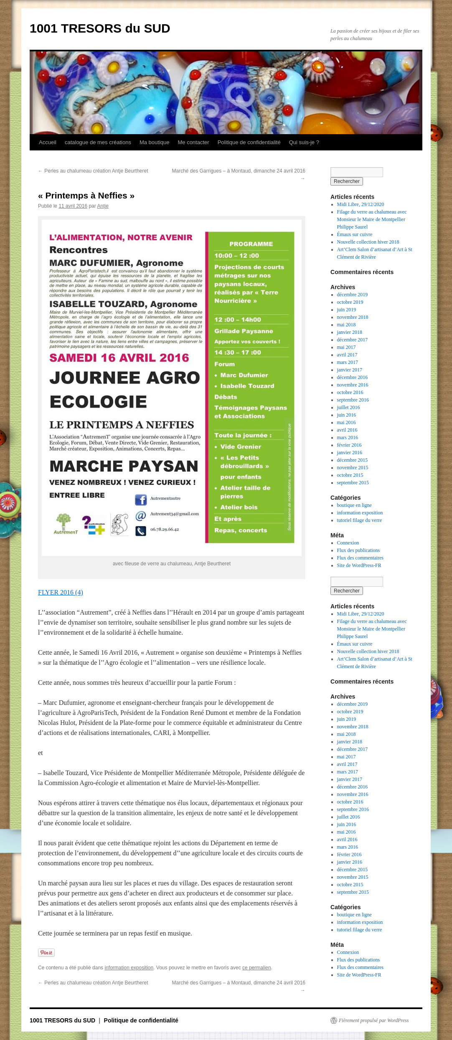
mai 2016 (346, 422)
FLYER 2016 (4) (60, 592)
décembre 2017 (352, 340)
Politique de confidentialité (249, 142)
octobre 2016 (350, 392)
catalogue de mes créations (98, 142)
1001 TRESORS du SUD (100, 28)
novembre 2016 (352, 385)
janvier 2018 (349, 332)
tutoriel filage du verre (359, 520)
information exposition (128, 968)
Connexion (348, 543)
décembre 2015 (352, 460)
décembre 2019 (352, 295)
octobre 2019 (350, 302)
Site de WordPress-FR (359, 565)
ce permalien (256, 968)
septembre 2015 (353, 483)
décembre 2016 (352, 377)
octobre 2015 (350, 475)
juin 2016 (346, 415)
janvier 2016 (349, 452)
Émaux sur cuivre (355, 234)
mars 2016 (347, 437)
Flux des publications (358, 550)
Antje (102, 206)
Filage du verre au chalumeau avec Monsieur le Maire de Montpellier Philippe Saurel (372, 219)
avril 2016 (347, 430)
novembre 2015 (352, 467)
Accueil (47, 142)
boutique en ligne (354, 505)
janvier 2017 (349, 370)
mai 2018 (346, 325)
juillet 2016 (348, 407)
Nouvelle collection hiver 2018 (368, 242)
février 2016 (349, 445)
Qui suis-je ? (304, 142)
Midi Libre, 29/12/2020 (360, 204)
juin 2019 (346, 310)
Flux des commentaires (360, 558)
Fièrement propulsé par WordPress (374, 1020)
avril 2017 (347, 355)
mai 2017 (346, 347)
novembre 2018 (352, 317)
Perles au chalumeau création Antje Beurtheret (93, 171)
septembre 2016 (353, 400)
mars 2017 (347, 362)
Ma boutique (155, 142)
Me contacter (193, 142)
